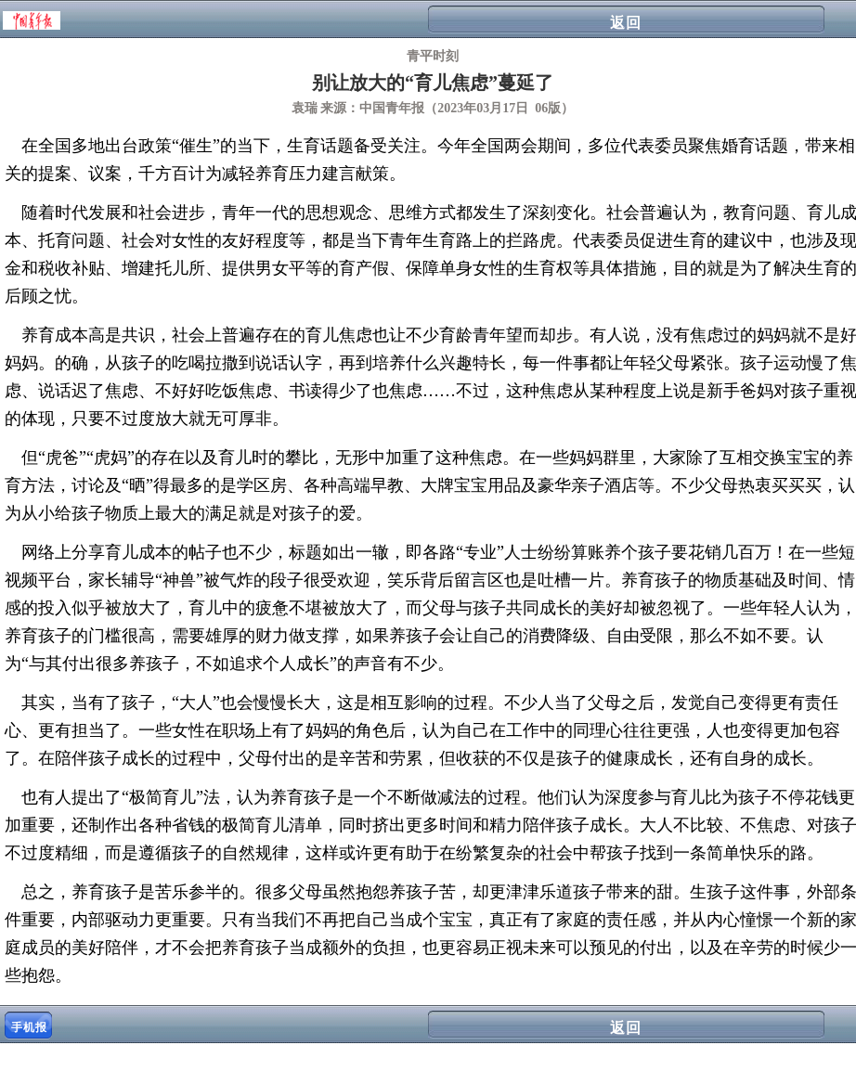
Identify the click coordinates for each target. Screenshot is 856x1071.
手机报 (29, 1027)
